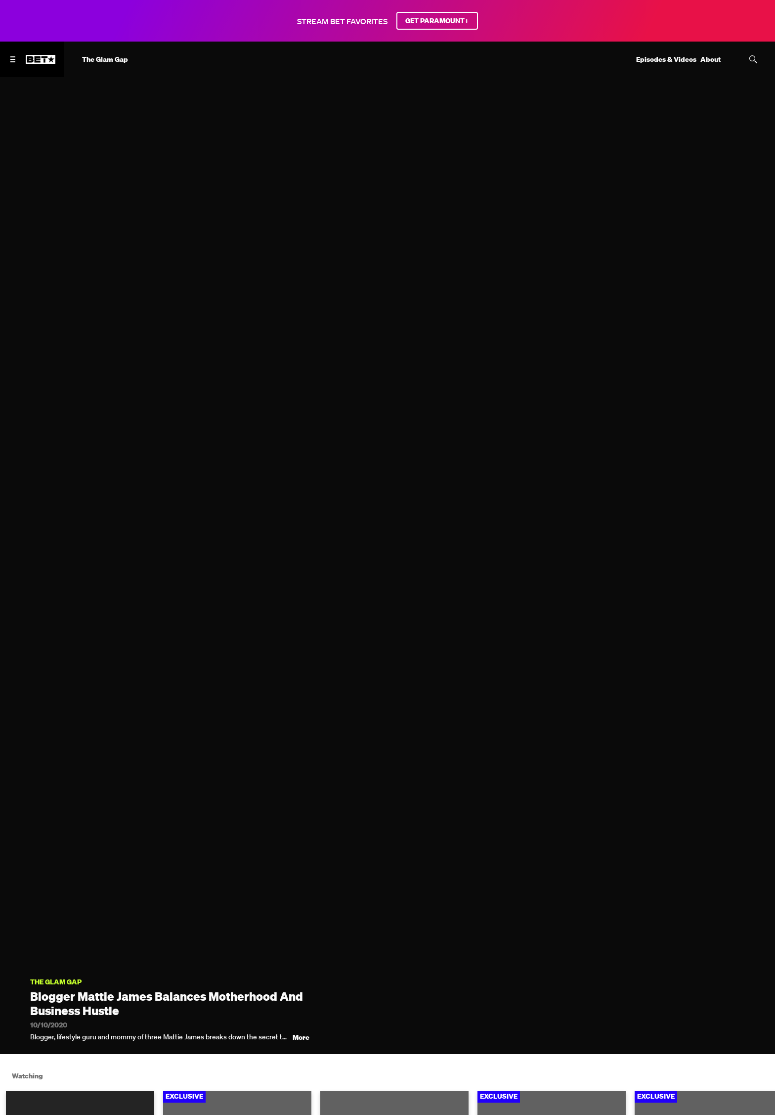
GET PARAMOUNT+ (437, 20)
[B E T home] (40, 64)
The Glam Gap (56, 982)
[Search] (753, 59)
